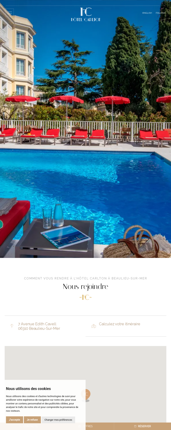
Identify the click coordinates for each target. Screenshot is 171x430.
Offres (85, 426)
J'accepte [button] (14, 419)
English (147, 13)
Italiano (160, 13)
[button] (85, 395)
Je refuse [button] (32, 419)
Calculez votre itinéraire (119, 324)
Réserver (142, 426)
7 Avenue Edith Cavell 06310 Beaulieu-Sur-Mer (39, 326)
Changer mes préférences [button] (58, 419)
